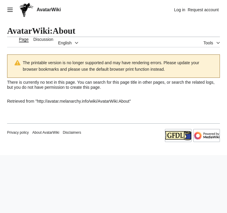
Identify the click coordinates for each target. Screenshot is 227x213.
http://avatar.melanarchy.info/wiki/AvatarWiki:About (83, 101)
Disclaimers (72, 132)
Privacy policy (18, 132)
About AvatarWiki (45, 132)
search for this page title (115, 82)
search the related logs (192, 82)
